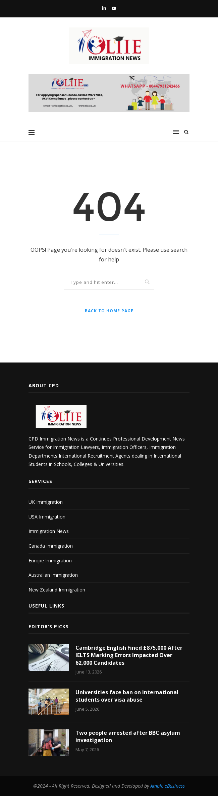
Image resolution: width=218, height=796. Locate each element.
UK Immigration (46, 502)
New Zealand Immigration (57, 589)
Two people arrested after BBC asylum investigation (127, 736)
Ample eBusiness (167, 786)
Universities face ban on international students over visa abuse (126, 696)
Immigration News (49, 531)
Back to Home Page (109, 311)
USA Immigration (47, 516)
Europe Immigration (50, 560)
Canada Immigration (51, 546)
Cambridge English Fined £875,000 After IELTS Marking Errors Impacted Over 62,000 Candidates (128, 655)
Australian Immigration (53, 575)
